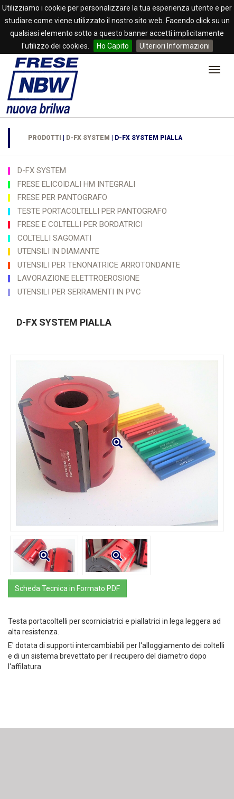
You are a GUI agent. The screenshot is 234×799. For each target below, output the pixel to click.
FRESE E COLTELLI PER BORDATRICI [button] (80, 224)
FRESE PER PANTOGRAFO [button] (62, 197)
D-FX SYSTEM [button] (41, 170)
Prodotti (44, 137)
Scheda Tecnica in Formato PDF (67, 588)
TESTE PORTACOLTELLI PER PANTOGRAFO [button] (92, 211)
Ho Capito (113, 46)
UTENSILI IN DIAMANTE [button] (58, 251)
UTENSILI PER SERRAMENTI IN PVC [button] (79, 292)
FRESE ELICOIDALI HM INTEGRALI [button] (76, 184)
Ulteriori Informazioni (174, 46)
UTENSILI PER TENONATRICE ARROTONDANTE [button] (98, 265)
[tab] (117, 170)
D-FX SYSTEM (88, 137)
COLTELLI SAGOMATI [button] (54, 238)
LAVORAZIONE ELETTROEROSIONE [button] (78, 278)
